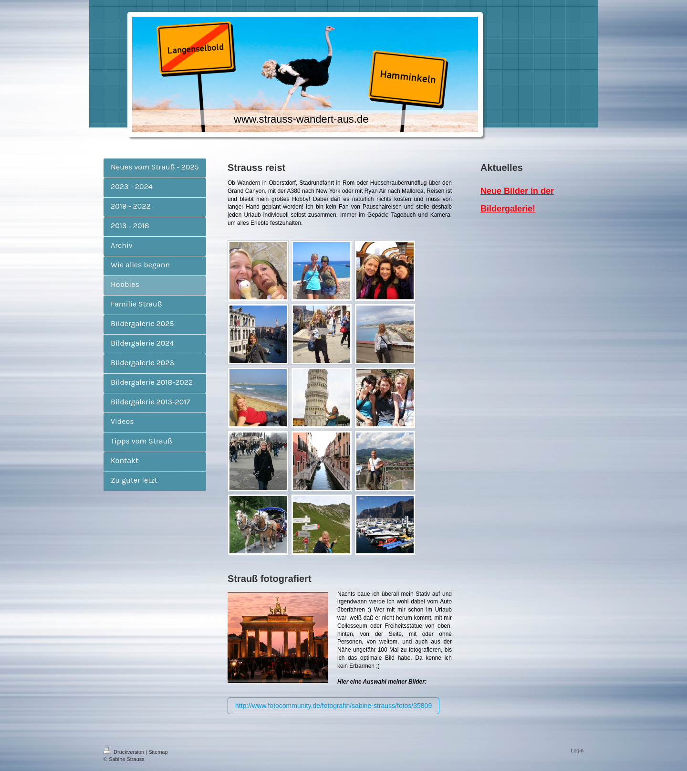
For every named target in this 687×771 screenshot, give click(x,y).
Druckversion (125, 752)
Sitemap (157, 752)
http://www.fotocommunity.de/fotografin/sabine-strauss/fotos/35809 (333, 705)
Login (577, 750)
